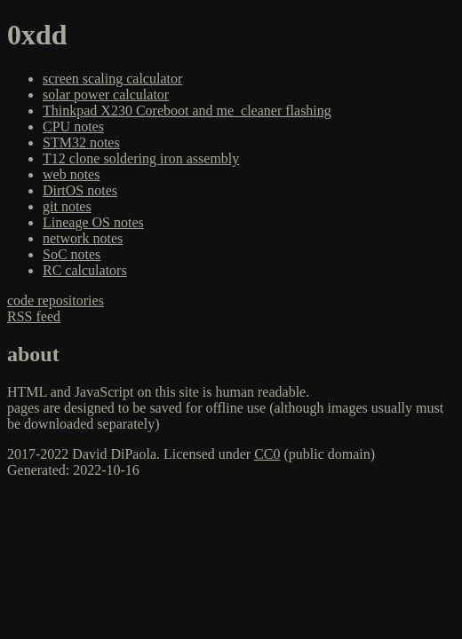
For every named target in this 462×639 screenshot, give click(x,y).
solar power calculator (106, 94)
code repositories (55, 300)
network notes (83, 238)
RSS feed (33, 316)
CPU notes (73, 126)
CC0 (267, 454)
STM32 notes (81, 142)
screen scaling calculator (112, 78)
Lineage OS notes (93, 222)
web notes (71, 174)
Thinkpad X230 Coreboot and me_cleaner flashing (187, 110)
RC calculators (85, 270)
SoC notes (71, 254)
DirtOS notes (80, 190)
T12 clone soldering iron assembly (141, 158)
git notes (67, 206)
